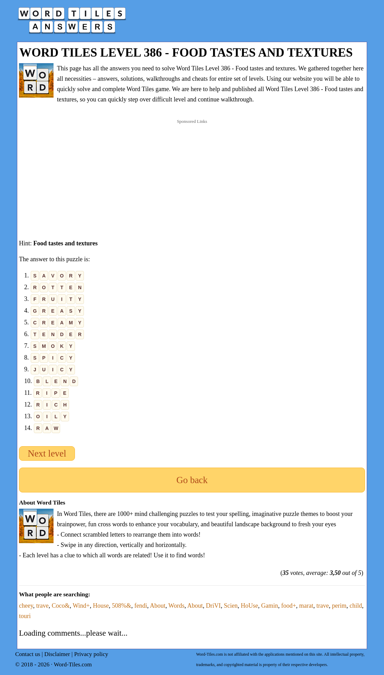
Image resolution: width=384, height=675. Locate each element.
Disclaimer (57, 654)
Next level (47, 453)
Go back (192, 480)
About (157, 605)
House (101, 605)
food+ (288, 605)
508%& (121, 605)
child (355, 605)
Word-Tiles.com (73, 664)
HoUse (249, 605)
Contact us (27, 654)
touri (25, 616)
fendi (140, 605)
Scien (231, 605)
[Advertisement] (192, 172)
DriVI (213, 605)
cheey (26, 605)
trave (42, 605)
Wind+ (81, 605)
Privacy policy (91, 654)
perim (339, 605)
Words (177, 605)
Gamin (269, 605)
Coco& (61, 605)
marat (306, 605)
